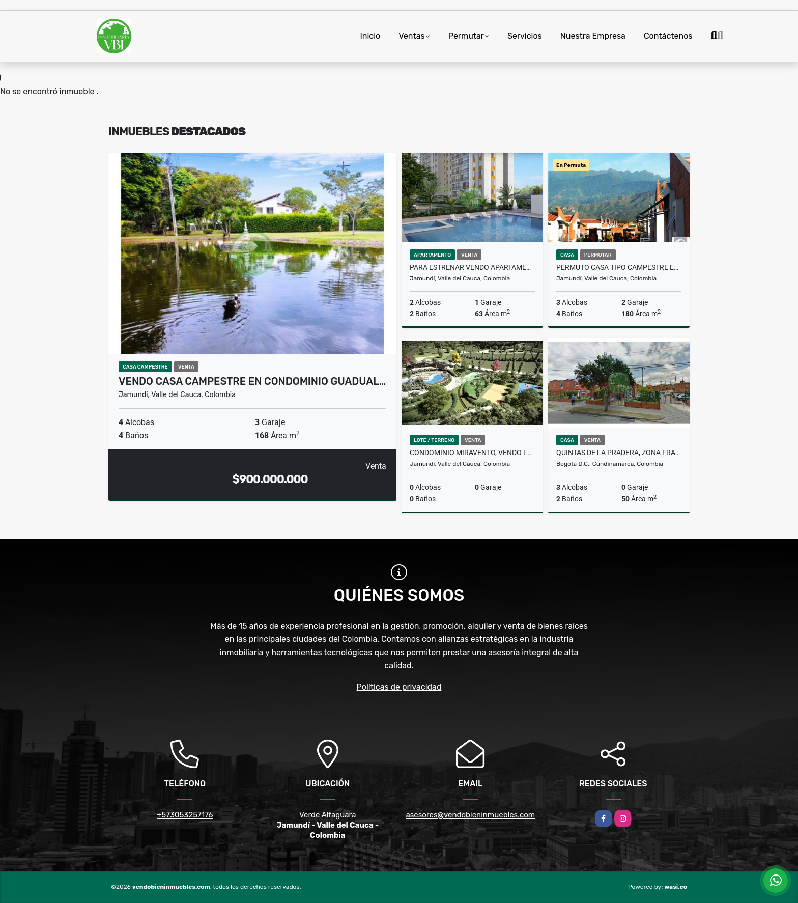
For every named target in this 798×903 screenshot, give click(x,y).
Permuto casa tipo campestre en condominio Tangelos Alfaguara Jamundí (618, 267)
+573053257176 (185, 815)
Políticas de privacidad (399, 687)
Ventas (411, 36)
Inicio (370, 36)
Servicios (524, 36)
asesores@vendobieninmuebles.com (470, 815)
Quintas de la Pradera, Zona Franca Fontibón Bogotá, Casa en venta (618, 452)
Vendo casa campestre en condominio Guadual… (252, 381)
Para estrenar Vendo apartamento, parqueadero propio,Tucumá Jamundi (472, 267)
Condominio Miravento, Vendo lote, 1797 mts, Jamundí (472, 452)
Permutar (466, 36)
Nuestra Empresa (592, 36)
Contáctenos (668, 36)
